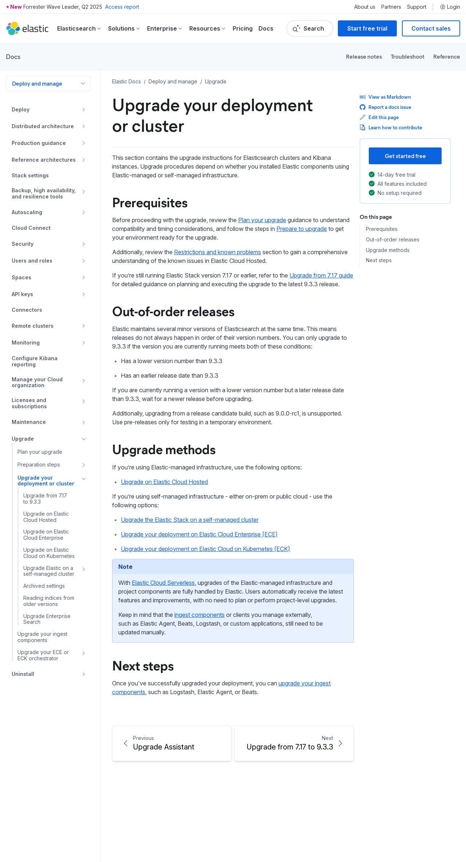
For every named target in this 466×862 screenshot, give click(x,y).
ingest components (199, 614)
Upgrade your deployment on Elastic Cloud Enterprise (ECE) (199, 534)
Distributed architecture (43, 126)
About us (364, 6)
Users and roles (32, 260)
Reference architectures (44, 160)
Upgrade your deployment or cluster (45, 481)
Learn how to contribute (391, 127)
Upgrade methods (388, 250)
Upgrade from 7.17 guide (321, 275)
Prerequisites (382, 229)
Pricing (243, 28)
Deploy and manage (37, 83)
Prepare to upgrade (301, 228)
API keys (22, 294)
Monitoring (26, 342)
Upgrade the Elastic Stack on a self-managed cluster (189, 519)
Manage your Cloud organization (37, 383)
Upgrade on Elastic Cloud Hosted (46, 517)
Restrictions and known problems (217, 252)
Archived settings (44, 586)
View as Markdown (385, 96)
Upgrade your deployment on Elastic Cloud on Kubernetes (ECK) (205, 548)
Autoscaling (27, 212)
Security (22, 244)
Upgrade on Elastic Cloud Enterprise (46, 535)
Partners (391, 6)
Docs (265, 28)
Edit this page (379, 117)
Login (450, 7)
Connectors (27, 310)
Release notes (364, 56)
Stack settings (30, 175)
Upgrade (23, 439)
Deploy (20, 109)
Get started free (405, 156)
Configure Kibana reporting (35, 361)
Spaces (21, 277)
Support (416, 6)
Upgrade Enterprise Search (47, 619)
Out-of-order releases (392, 240)
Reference (446, 56)
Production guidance (39, 143)
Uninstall (23, 674)
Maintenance (29, 422)
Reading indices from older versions (48, 601)
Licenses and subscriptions (29, 403)
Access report (122, 7)
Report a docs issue (385, 106)
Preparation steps (38, 464)
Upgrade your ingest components (42, 637)
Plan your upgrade (39, 452)
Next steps (379, 260)
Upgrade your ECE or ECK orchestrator (43, 655)
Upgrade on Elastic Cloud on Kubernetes (49, 553)
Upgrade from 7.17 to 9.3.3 (45, 499)
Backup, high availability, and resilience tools (44, 194)
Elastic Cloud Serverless (163, 582)
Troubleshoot (407, 56)
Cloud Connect (31, 228)
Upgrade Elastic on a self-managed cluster (48, 571)
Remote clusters (33, 326)
